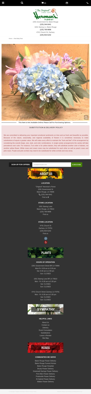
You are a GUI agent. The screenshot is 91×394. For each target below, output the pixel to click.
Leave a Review (45, 335)
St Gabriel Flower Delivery (45, 379)
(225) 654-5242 (45, 35)
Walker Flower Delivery (45, 381)
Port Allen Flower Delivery (45, 374)
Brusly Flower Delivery (45, 369)
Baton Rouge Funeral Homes (45, 363)
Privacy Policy (32, 391)
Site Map (45, 338)
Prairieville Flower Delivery (45, 376)
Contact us (45, 325)
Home (10, 38)
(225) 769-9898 (45, 29)
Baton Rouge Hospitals (45, 366)
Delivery (46, 328)
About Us (45, 322)
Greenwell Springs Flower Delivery (45, 371)
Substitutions (45, 333)
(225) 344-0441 (45, 24)
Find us (45, 197)
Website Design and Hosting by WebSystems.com (69, 391)
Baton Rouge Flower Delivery (45, 361)
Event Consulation (45, 330)
